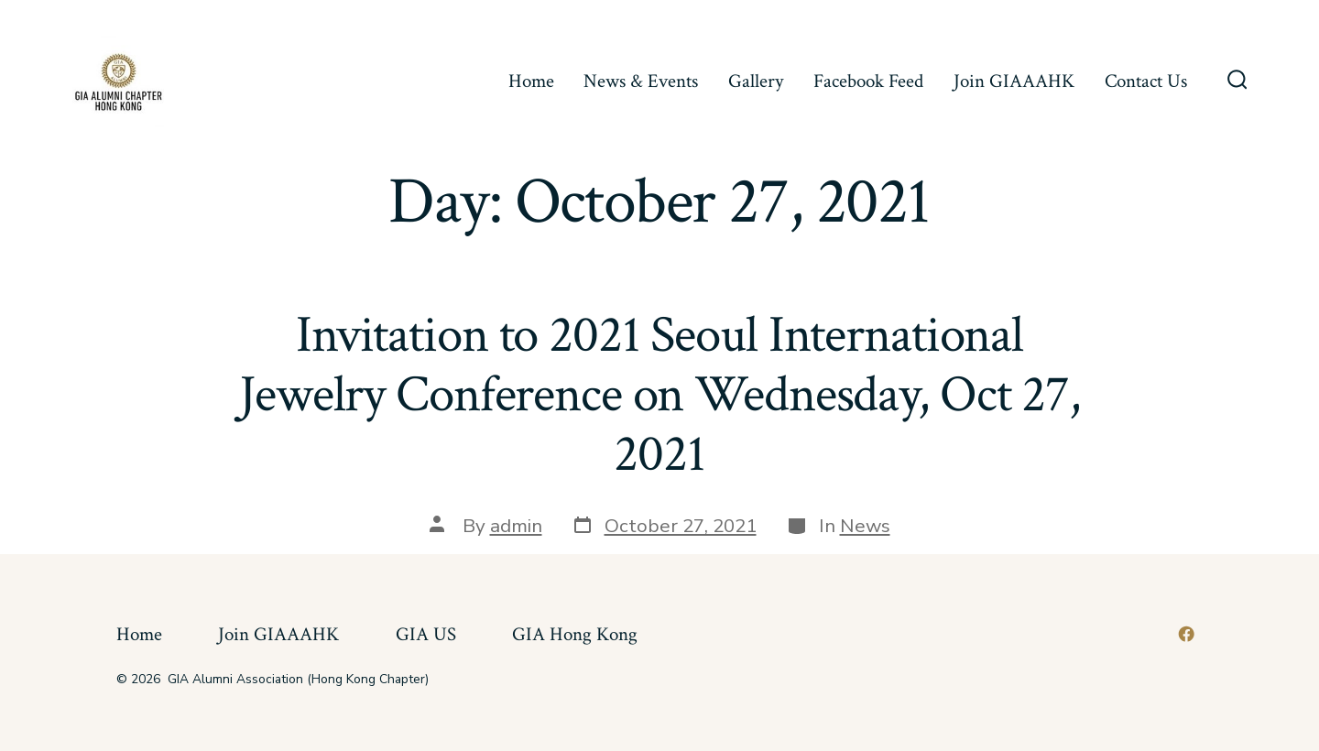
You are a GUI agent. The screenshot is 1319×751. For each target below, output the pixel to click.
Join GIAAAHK (1014, 81)
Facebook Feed (868, 81)
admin (516, 526)
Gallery (755, 81)
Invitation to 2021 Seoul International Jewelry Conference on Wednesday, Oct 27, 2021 (659, 394)
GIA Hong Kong (575, 634)
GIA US (426, 634)
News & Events (640, 81)
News (865, 526)
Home (531, 81)
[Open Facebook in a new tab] (1186, 633)
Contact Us (1146, 81)
